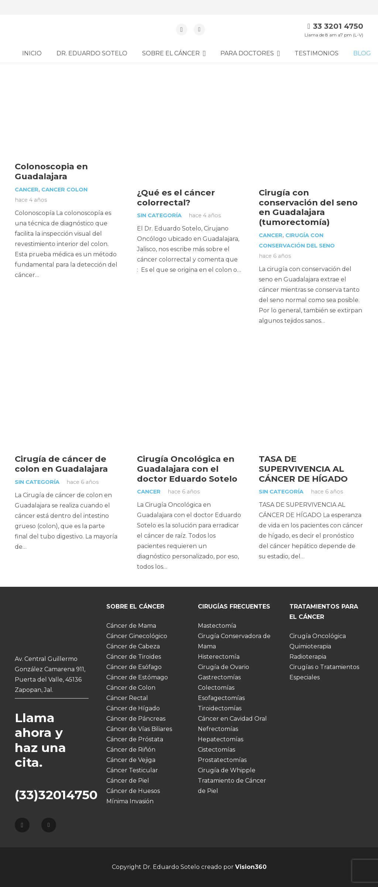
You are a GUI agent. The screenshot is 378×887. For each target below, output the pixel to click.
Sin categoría (159, 215)
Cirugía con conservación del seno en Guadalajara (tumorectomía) (308, 207)
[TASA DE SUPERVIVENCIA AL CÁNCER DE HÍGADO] (311, 348)
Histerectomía (219, 656)
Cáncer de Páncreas (135, 718)
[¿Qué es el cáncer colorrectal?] (189, 82)
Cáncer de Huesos (133, 790)
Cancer (26, 189)
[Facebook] (199, 29)
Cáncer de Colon (130, 687)
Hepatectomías (220, 739)
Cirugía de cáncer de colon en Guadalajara (61, 464)
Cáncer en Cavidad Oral (232, 718)
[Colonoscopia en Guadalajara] (67, 82)
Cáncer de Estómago (137, 677)
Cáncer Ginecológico (136, 636)
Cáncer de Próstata (134, 739)
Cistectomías (216, 749)
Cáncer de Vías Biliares (139, 728)
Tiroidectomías (219, 708)
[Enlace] (45, 29)
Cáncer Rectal (127, 697)
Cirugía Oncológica (317, 636)
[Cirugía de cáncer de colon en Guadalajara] (67, 348)
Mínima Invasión (130, 801)
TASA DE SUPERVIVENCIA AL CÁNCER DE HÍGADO (303, 469)
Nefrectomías (218, 728)
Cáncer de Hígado (133, 708)
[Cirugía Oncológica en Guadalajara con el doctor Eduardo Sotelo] (189, 348)
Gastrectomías (219, 677)
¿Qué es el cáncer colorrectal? (176, 197)
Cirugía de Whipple (226, 770)
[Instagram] (182, 29)
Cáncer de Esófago (134, 667)
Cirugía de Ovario (223, 667)
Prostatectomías (222, 759)
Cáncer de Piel (127, 780)
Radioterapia (307, 656)
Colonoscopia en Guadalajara (51, 171)
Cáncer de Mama (131, 625)
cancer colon (64, 189)
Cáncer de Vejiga (130, 759)
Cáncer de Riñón (130, 749)
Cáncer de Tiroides (133, 656)
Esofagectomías (221, 697)
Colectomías (216, 687)
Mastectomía (217, 625)
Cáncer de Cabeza (133, 646)
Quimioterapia (310, 646)
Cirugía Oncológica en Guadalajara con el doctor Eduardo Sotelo (187, 469)
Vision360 (251, 866)
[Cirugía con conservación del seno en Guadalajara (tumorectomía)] (311, 82)
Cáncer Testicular (132, 770)
